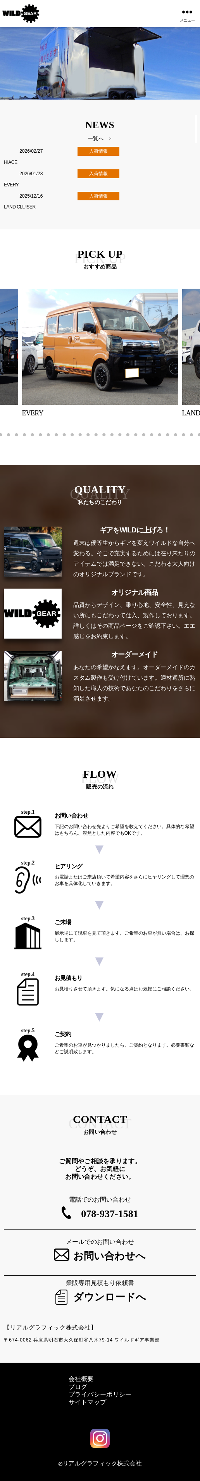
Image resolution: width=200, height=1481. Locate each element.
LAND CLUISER (19, 207)
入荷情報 (98, 151)
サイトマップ (88, 1402)
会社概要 (81, 1379)
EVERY (11, 185)
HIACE (10, 162)
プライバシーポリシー (100, 1394)
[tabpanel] (100, 353)
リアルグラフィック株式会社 (102, 1463)
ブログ (78, 1386)
